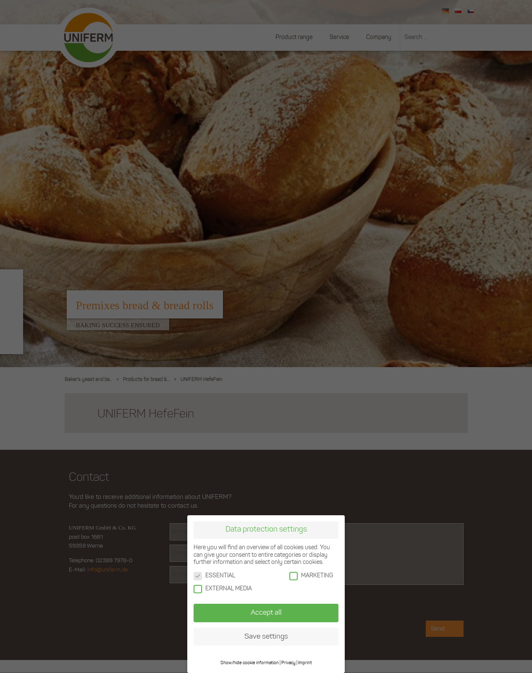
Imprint (305, 662)
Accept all (266, 612)
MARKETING (311, 575)
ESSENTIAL (214, 575)
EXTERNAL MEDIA (223, 588)
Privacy (288, 662)
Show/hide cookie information (249, 662)
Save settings (266, 636)
